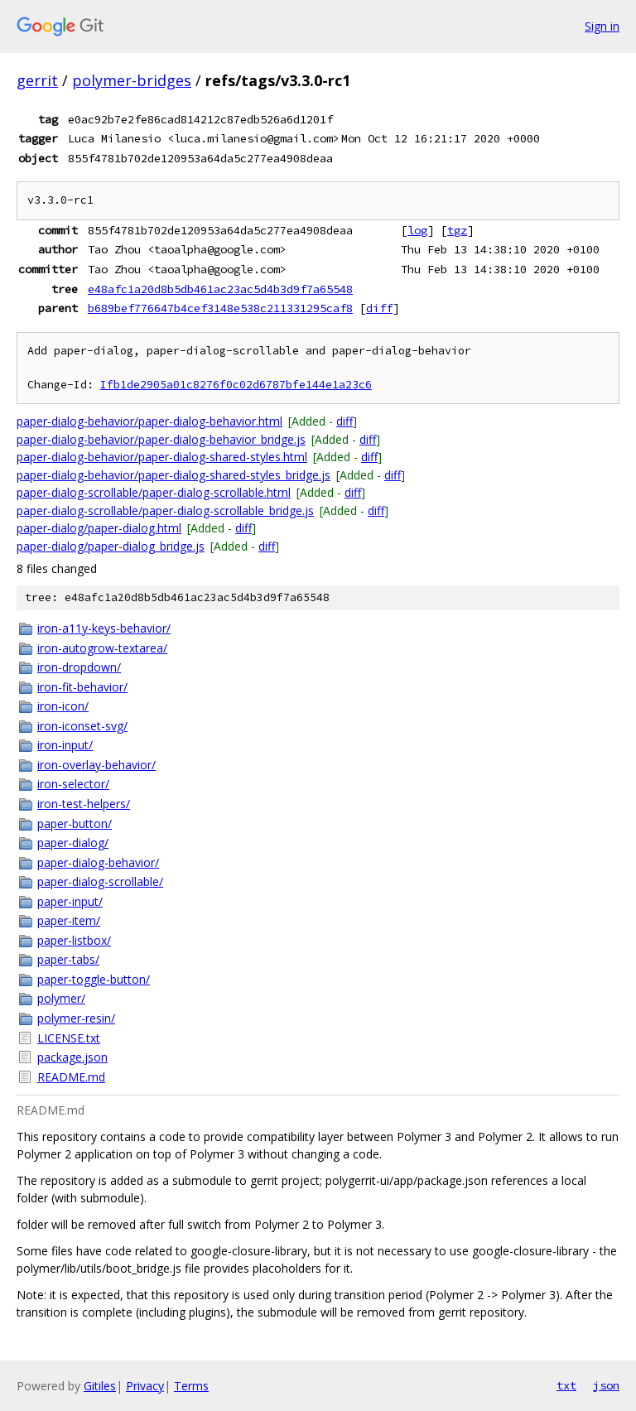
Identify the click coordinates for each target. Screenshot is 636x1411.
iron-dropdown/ (79, 667)
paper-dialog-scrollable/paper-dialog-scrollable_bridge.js (165, 510)
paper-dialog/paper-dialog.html (99, 528)
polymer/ (61, 998)
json (606, 1385)
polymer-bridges (131, 80)
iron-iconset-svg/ (82, 726)
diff (379, 308)
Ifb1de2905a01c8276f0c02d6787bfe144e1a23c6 (236, 385)
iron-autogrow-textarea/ (102, 648)
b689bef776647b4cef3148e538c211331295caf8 (220, 308)
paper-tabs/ (68, 959)
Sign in (602, 26)
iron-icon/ (63, 706)
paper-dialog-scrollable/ (100, 881)
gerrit (37, 80)
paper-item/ (68, 920)
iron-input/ (65, 745)
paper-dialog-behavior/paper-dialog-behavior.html (149, 421)
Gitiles (100, 1386)
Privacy (145, 1386)
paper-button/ (74, 823)
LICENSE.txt (68, 1038)
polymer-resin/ (76, 1018)
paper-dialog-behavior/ (98, 862)
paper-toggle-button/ (93, 979)
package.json (72, 1057)
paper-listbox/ (74, 940)
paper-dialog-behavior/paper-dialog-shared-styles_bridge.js (173, 475)
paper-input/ (70, 901)
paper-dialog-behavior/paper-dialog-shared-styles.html (162, 457)
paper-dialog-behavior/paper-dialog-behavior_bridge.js (161, 439)
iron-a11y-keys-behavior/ (104, 628)
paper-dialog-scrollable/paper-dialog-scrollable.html (154, 492)
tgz (457, 230)
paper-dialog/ (72, 842)
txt (566, 1385)
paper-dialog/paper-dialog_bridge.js (111, 546)
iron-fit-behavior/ (82, 687)
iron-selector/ (73, 784)
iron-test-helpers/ (83, 803)
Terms (191, 1386)
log (417, 230)
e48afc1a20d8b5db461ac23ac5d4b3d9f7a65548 (220, 289)
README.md (71, 1077)
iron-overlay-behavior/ (96, 765)
